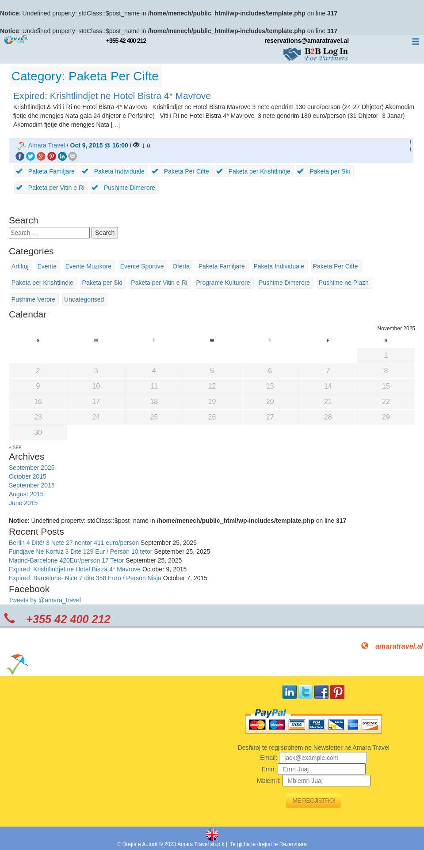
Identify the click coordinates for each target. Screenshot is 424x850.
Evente (47, 266)
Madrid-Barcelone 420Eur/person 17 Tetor (66, 560)
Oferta (181, 266)
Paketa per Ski (102, 282)
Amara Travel (46, 145)
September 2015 (32, 485)
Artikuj (20, 266)
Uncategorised (84, 299)
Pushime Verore (33, 299)
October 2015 (27, 476)
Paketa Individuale (279, 266)
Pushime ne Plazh (344, 282)
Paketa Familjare (222, 266)
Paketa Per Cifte (335, 266)
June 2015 (23, 502)
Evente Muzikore (88, 266)
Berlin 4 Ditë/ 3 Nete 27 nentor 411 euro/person (74, 542)
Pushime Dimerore (284, 282)
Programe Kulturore (223, 282)
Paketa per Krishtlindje (42, 282)
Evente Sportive (142, 266)
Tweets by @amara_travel (45, 600)
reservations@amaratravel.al (306, 40)
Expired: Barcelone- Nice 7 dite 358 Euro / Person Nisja (85, 578)
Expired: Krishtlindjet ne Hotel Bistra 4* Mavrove (112, 96)
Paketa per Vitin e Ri (159, 282)
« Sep (15, 447)
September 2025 (32, 467)
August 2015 (26, 494)
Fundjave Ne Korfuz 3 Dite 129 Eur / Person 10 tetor (81, 551)
